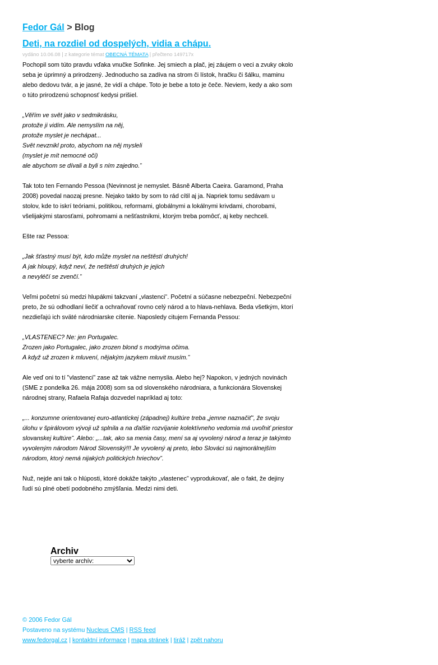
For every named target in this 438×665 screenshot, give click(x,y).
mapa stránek (150, 639)
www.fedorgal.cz (44, 639)
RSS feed (143, 629)
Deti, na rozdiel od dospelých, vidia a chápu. (116, 43)
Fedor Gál (43, 27)
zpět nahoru (206, 639)
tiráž (180, 639)
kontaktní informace (99, 639)
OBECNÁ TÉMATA (126, 54)
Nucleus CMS (105, 629)
